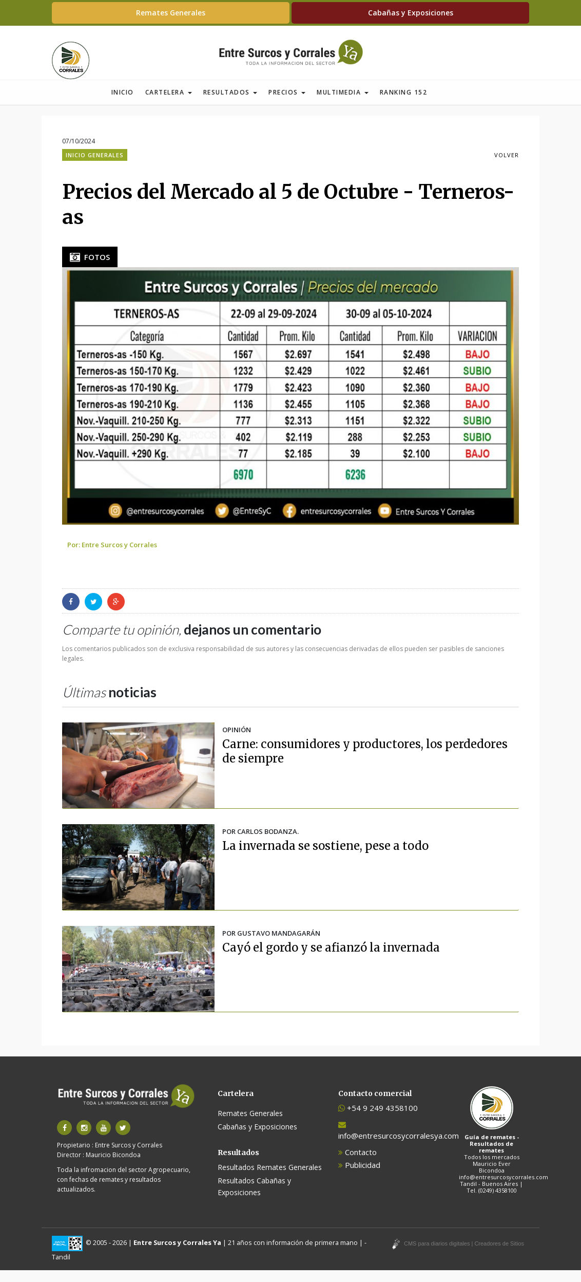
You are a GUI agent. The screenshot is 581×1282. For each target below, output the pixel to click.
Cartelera (168, 104)
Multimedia (343, 104)
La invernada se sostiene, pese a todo (325, 857)
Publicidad (359, 1177)
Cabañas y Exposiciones (410, 12)
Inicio (122, 104)
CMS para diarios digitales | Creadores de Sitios (464, 1255)
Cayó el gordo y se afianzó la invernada (331, 959)
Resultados (230, 104)
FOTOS (90, 269)
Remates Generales (170, 12)
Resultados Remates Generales (270, 1179)
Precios (286, 104)
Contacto (357, 1164)
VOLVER (506, 167)
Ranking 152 (404, 104)
